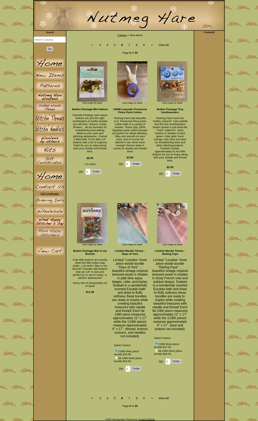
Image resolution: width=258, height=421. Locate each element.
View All (163, 45)
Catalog (122, 35)
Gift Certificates (50, 193)
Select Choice (122, 345)
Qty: (81, 171)
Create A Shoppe (147, 419)
